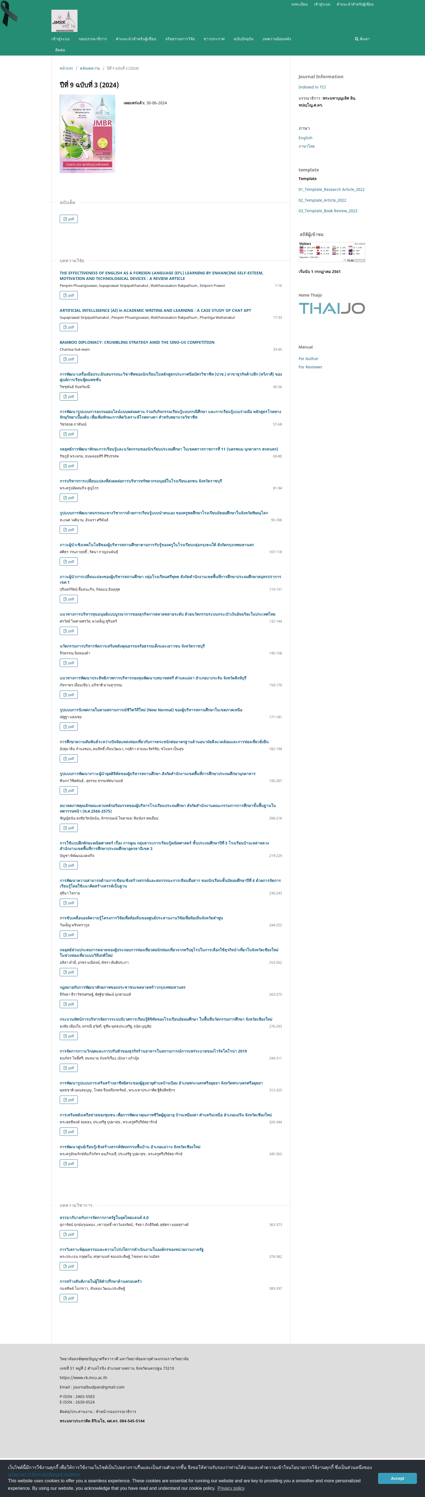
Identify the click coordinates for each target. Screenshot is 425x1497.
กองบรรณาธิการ (93, 38)
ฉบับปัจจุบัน (244, 38)
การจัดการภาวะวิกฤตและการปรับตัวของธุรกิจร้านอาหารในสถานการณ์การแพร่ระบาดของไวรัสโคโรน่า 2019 (153, 1051)
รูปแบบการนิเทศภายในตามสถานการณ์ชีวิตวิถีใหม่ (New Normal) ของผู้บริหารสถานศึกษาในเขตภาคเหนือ (151, 709)
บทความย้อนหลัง (276, 38)
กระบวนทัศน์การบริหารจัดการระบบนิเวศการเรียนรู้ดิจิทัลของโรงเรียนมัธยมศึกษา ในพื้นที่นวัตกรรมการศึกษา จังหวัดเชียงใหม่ (166, 1019)
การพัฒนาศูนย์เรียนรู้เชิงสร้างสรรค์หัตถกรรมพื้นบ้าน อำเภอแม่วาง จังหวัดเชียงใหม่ (130, 1146)
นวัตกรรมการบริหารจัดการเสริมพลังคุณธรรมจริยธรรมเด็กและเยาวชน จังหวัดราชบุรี (132, 646)
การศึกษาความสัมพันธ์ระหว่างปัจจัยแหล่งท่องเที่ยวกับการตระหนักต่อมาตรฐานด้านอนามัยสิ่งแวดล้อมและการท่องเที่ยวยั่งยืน (164, 741)
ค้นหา (362, 38)
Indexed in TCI (312, 87)
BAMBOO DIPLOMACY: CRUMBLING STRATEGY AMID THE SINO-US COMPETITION (137, 342)
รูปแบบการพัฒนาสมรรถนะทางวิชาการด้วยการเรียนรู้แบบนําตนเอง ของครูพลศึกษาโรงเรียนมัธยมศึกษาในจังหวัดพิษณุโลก (164, 512)
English (305, 137)
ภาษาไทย (307, 146)
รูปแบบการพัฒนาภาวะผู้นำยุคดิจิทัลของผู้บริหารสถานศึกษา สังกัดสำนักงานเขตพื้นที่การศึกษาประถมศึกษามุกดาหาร (158, 773)
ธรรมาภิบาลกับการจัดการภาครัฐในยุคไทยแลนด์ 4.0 (104, 1217)
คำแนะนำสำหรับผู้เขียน (136, 38)
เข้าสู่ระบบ (60, 38)
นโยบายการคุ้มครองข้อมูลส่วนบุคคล (44, 1474)
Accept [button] (397, 1478)
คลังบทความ (90, 68)
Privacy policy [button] (231, 1488)
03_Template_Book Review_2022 (328, 210)
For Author (308, 358)
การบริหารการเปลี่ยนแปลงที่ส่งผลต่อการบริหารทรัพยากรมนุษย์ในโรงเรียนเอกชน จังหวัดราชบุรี (141, 481)
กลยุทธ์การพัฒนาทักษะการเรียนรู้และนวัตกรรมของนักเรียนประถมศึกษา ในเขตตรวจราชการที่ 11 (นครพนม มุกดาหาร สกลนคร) (169, 449)
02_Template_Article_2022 (322, 200)
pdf (71, 218)
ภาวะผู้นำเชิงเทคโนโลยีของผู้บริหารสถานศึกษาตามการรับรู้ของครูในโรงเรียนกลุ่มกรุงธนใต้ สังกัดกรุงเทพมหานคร (157, 544)
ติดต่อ (60, 49)
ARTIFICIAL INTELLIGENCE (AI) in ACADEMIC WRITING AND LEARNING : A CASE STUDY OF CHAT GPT (155, 310)
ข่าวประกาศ (214, 38)
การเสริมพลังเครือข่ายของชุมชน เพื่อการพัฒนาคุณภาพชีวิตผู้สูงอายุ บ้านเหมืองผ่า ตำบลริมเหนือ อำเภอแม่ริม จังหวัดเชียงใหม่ (166, 1114)
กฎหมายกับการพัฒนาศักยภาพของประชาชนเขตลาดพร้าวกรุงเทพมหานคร (123, 987)
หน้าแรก (66, 68)
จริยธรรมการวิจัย (180, 38)
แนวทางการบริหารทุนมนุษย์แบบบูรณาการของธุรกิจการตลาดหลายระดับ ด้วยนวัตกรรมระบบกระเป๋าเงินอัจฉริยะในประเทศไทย (167, 614)
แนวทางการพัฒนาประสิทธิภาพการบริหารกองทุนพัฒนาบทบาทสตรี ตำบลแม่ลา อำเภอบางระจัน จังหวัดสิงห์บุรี (153, 678)
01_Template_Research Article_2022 (332, 189)
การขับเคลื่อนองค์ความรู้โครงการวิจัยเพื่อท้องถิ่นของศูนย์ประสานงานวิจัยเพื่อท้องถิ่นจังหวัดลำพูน (141, 918)
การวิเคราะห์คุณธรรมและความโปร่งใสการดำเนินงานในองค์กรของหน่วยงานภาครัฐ (132, 1249)
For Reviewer (310, 367)
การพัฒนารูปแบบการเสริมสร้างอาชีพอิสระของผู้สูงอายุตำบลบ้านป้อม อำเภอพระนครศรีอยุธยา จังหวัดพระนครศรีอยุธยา (161, 1083)
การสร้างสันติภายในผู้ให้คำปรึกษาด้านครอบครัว (101, 1281)
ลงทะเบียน (299, 4)
